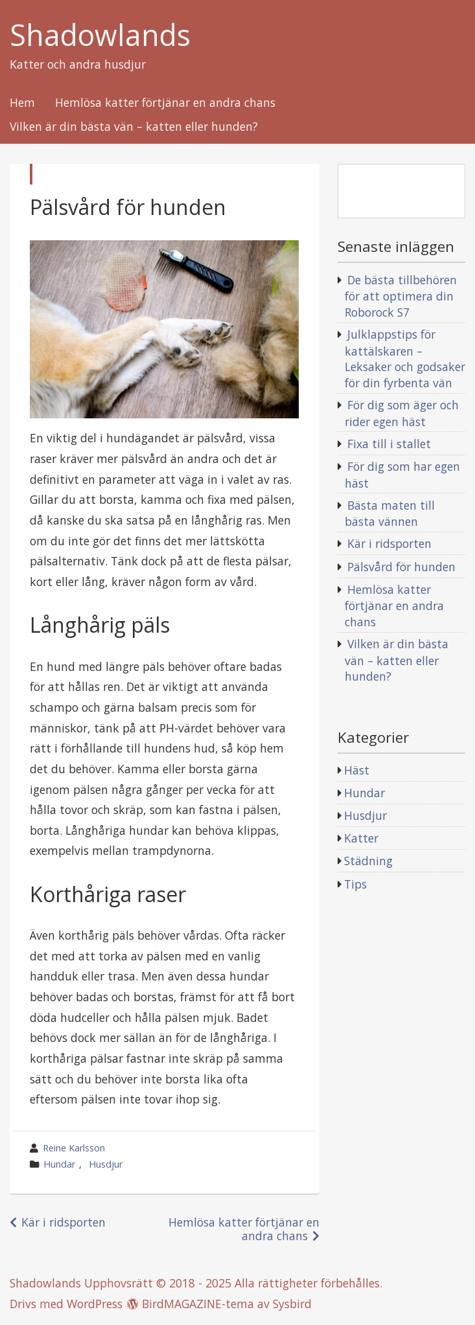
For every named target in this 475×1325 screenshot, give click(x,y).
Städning (368, 860)
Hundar (59, 1164)
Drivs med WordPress (66, 1303)
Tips (355, 884)
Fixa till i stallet (389, 443)
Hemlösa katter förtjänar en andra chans (165, 103)
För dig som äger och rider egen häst (402, 413)
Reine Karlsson (74, 1148)
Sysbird (292, 1303)
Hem (22, 103)
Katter (361, 838)
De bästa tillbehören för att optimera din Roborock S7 (401, 296)
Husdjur (105, 1164)
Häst (356, 770)
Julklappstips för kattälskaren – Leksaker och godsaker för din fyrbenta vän (405, 358)
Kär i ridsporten (63, 1222)
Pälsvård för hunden (401, 566)
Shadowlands (100, 35)
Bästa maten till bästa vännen (390, 513)
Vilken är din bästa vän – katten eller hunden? (134, 127)
